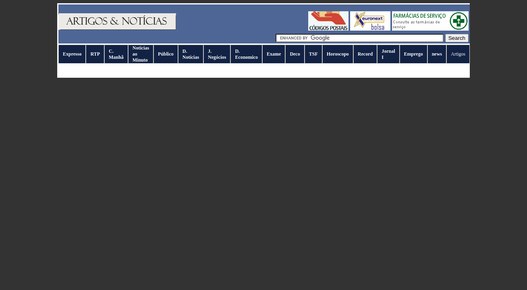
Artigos (458, 54)
